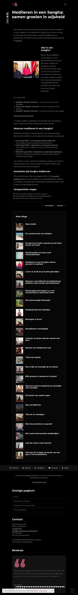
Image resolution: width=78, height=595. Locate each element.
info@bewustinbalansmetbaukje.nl (25, 531)
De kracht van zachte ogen (37, 395)
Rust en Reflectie (33, 405)
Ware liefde (30, 224)
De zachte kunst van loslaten (38, 234)
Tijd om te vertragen (34, 414)
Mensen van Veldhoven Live (38, 348)
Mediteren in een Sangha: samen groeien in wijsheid (40, 263)
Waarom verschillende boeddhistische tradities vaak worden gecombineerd (43, 282)
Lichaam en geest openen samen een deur (42, 339)
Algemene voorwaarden (25, 505)
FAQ (16, 497)
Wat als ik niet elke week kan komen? (29, 198)
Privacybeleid (20, 510)
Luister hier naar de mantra (23, 116)
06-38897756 (17, 529)
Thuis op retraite (33, 357)
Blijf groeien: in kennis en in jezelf (41, 376)
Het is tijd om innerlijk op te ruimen (41, 367)
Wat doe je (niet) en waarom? (38, 424)
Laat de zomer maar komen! (38, 443)
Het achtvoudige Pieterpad (37, 300)
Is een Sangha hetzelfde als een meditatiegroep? (33, 196)
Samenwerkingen (22, 501)
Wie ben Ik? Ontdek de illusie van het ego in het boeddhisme (42, 453)
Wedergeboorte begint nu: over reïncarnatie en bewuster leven (40, 292)
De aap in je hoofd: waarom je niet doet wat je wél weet (43, 244)
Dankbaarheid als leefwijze (37, 310)
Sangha (19, 41)
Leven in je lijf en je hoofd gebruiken (42, 272)
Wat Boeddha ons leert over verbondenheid (38, 254)
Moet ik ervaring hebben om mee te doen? (31, 194)
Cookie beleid (43, 591)
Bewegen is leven (33, 319)
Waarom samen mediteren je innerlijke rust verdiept (43, 387)
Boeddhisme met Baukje (36, 329)
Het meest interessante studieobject (42, 433)
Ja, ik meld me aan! (39, 482)
